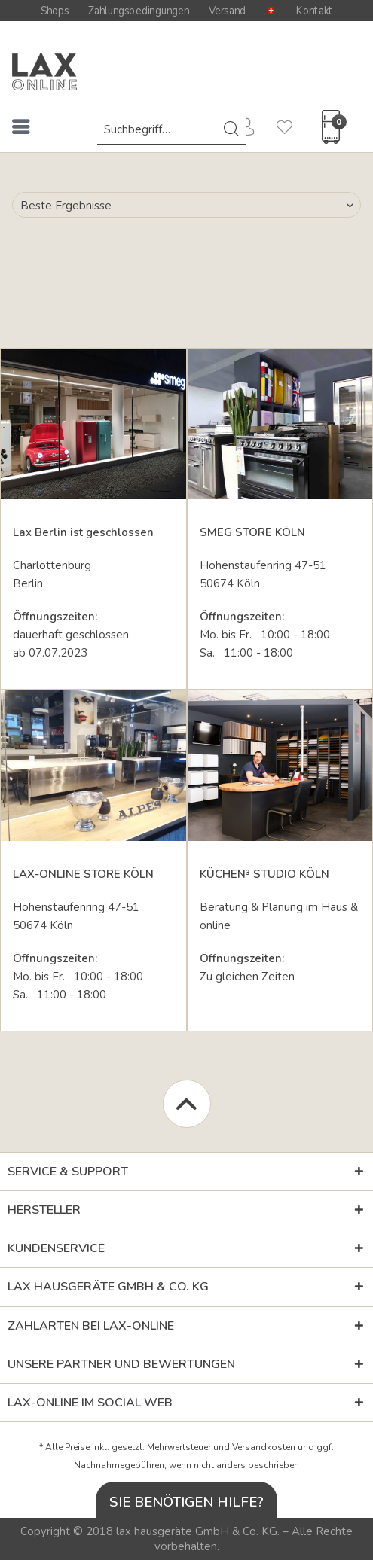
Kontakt (314, 10)
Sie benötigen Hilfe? (186, 1501)
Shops (55, 10)
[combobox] (171, 129)
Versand (227, 10)
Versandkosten (263, 1447)
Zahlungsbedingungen (139, 10)
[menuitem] (21, 129)
